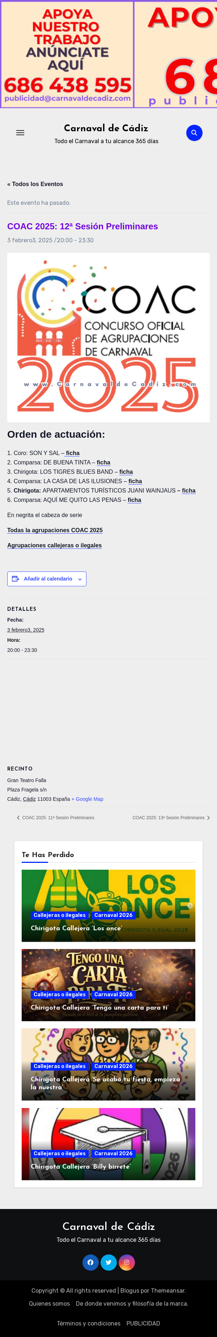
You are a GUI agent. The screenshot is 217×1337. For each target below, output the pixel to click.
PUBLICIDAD (143, 1323)
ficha (188, 490)
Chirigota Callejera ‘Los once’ (76, 928)
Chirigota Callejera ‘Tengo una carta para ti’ (100, 1008)
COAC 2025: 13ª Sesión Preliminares (169, 817)
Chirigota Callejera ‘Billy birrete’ (81, 1167)
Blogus (129, 1290)
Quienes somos (49, 1303)
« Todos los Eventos (35, 184)
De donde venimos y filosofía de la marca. (132, 1303)
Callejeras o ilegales (60, 915)
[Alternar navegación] (20, 132)
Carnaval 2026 (113, 915)
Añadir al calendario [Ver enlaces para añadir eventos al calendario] (48, 579)
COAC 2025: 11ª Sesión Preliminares (57, 817)
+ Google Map (87, 799)
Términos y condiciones (88, 1323)
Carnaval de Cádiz (106, 129)
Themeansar (167, 1290)
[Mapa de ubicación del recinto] (108, 711)
